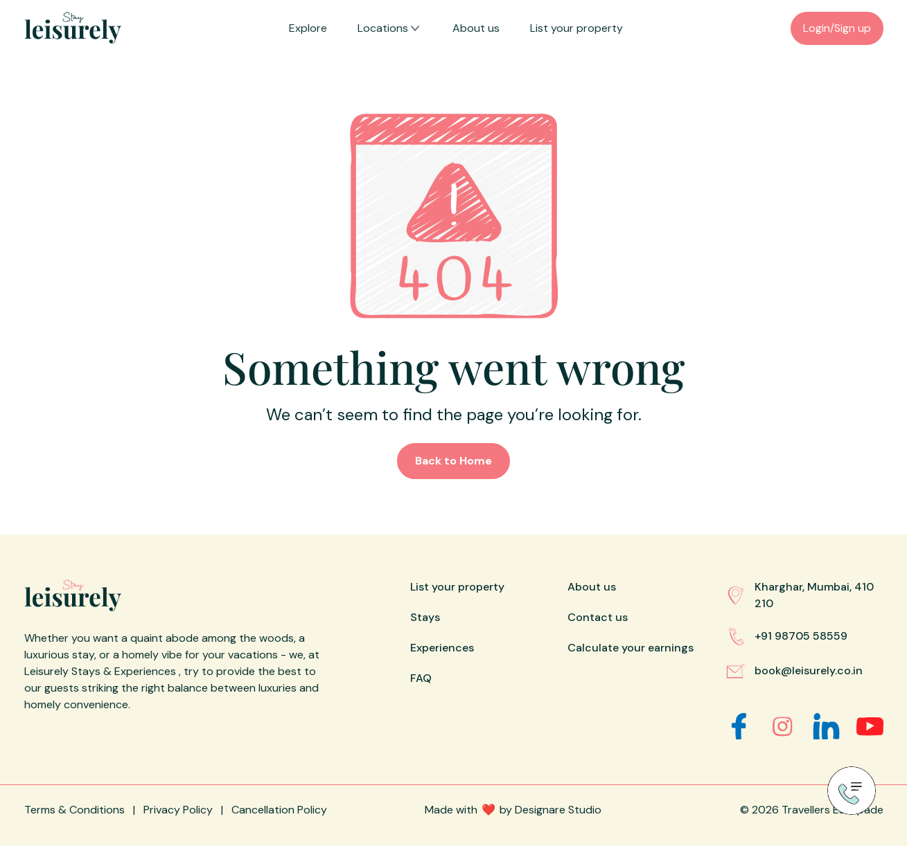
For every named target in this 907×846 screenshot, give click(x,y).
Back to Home (453, 460)
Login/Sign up (837, 28)
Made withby (513, 809)
